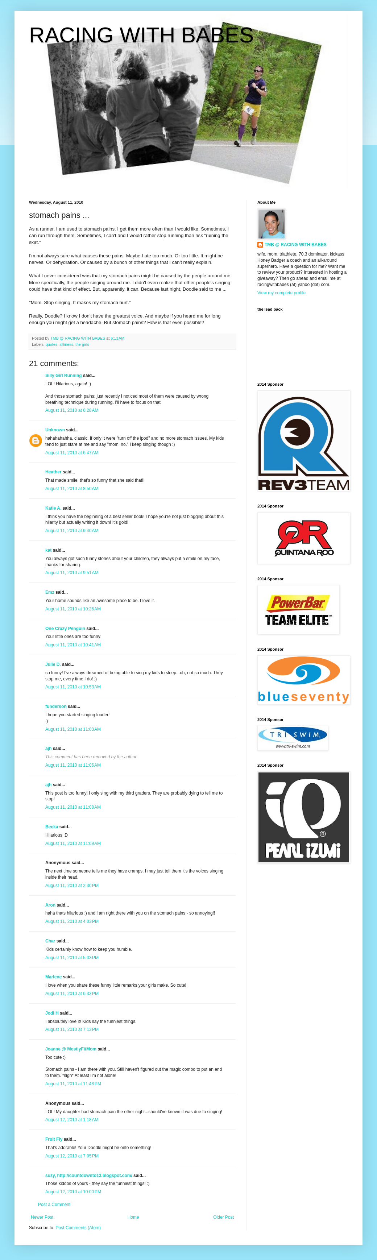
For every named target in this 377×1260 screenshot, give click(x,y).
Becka (51, 826)
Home (133, 1217)
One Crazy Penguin (65, 628)
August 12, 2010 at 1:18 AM (71, 1119)
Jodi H (52, 1013)
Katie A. (53, 508)
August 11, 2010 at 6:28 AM (71, 410)
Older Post (223, 1217)
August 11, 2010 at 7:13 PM (72, 1029)
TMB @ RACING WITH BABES (296, 244)
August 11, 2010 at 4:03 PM (72, 921)
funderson (56, 706)
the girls (82, 344)
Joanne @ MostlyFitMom (70, 1049)
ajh (48, 748)
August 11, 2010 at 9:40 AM (71, 530)
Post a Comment (54, 1204)
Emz (49, 592)
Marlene (53, 976)
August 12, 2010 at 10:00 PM (73, 1191)
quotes (51, 344)
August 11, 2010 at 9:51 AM (71, 572)
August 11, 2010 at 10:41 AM (73, 644)
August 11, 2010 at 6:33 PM (72, 993)
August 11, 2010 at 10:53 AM (73, 686)
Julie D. (53, 664)
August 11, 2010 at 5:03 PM (72, 957)
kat (48, 550)
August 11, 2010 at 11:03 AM (73, 729)
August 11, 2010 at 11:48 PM (73, 1083)
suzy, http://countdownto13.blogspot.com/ (88, 1175)
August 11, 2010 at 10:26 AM (73, 609)
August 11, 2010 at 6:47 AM (71, 452)
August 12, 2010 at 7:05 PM (72, 1156)
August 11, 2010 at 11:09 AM (73, 843)
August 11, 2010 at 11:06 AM (73, 765)
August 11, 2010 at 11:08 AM (73, 807)
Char (50, 941)
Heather (53, 471)
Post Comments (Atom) (78, 1227)
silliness (66, 344)
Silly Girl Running (63, 375)
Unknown (55, 429)
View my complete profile (281, 292)
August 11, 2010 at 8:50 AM (71, 488)
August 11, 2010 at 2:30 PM (72, 885)
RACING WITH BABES (141, 35)
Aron (50, 905)
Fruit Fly (53, 1139)
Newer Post (42, 1217)
